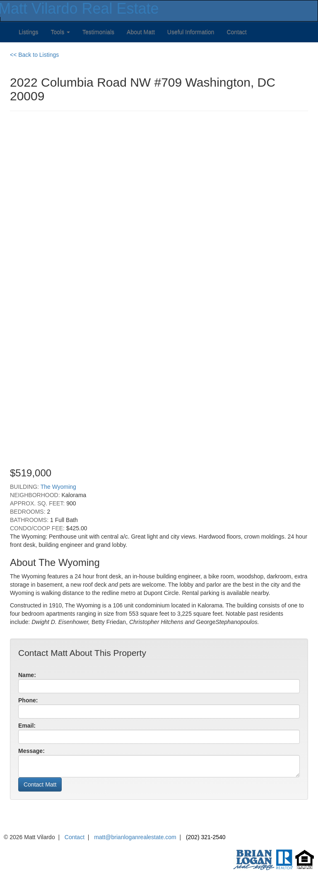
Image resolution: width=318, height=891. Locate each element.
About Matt (141, 32)
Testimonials (98, 32)
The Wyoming (58, 486)
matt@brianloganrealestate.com (135, 837)
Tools (60, 32)
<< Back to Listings (34, 54)
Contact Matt (40, 784)
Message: (31, 751)
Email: (27, 725)
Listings (28, 32)
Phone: (28, 700)
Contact (236, 32)
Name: (27, 675)
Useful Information (190, 32)
